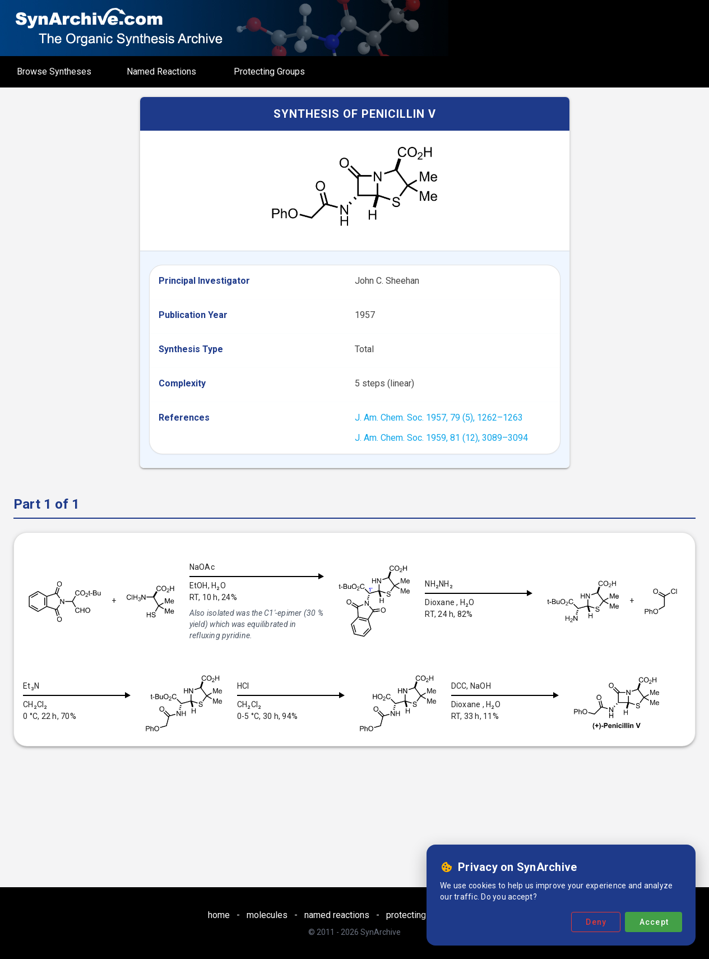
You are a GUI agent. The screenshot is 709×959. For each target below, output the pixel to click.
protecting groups (421, 915)
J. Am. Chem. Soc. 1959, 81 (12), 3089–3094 (441, 437)
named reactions (336, 915)
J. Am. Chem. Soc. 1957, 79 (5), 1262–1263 (439, 417)
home (219, 915)
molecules (267, 915)
